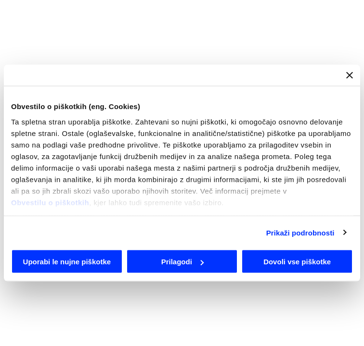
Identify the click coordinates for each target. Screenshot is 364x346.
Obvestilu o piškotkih (50, 202)
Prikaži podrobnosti (300, 232)
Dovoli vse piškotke (297, 262)
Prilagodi (182, 262)
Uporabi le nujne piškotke (67, 262)
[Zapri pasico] (349, 75)
